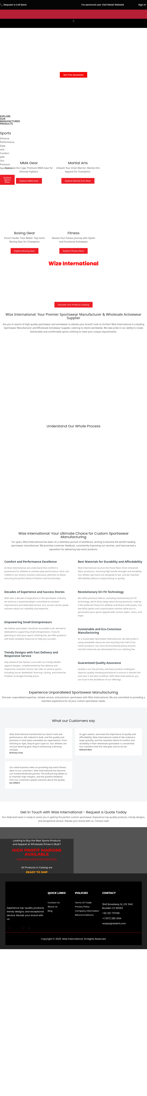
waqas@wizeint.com (114, 923)
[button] (73, 21)
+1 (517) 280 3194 (111, 918)
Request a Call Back (15, 4)
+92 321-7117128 (111, 913)
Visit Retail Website (113, 4)
